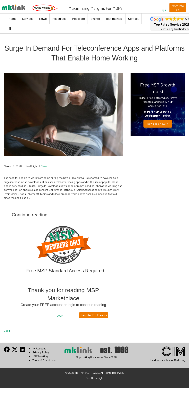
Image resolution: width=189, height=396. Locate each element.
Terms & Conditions (44, 360)
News (43, 18)
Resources (59, 18)
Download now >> (157, 123)
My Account (39, 348)
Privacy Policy (40, 352)
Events (95, 18)
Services (27, 18)
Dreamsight (97, 378)
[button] (163, 10)
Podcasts (78, 18)
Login (7, 330)
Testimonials (114, 18)
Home (12, 18)
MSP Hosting (40, 356)
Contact (133, 18)
